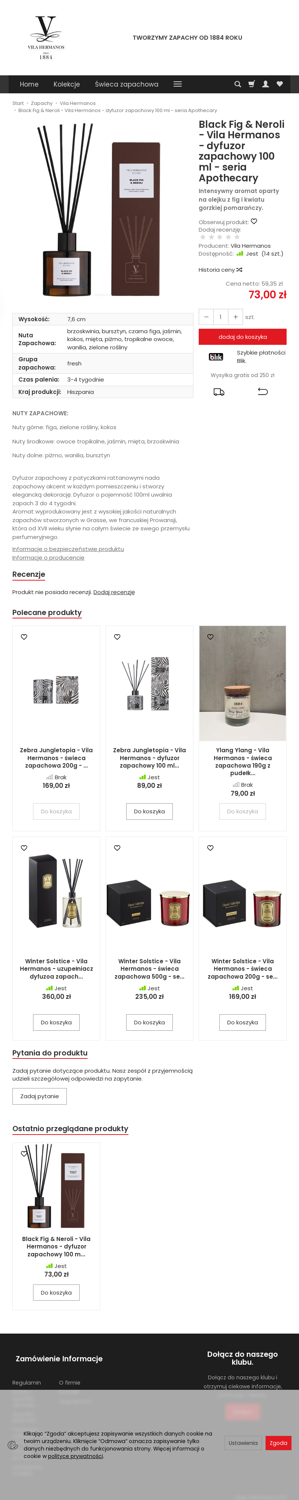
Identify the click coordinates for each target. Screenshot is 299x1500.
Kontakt (69, 1387)
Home (29, 84)
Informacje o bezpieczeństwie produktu (68, 549)
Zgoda (278, 1443)
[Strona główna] (46, 36)
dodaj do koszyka (243, 329)
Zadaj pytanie (39, 1099)
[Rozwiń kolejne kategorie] (177, 84)
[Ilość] (218, 309)
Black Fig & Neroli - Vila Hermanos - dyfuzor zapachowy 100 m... (56, 1250)
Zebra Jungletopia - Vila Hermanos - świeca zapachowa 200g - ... (56, 759)
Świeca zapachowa (127, 84)
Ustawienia (243, 1443)
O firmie (69, 1378)
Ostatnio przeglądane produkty (74, 1132)
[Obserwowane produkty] (279, 84)
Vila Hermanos (251, 238)
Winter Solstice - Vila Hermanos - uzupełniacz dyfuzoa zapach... (56, 970)
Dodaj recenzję (114, 593)
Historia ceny (220, 262)
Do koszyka (149, 813)
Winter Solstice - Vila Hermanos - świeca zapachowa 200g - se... (243, 970)
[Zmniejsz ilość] (232, 309)
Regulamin (26, 1378)
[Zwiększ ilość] (205, 309)
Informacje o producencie (48, 557)
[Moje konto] (265, 84)
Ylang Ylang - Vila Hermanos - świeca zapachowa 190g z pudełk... (243, 763)
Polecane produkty (50, 613)
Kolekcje (67, 84)
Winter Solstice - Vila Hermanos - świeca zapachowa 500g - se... (149, 970)
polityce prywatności (75, 1456)
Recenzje (30, 574)
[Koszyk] (252, 84)
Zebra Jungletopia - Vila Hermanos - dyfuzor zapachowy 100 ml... (149, 759)
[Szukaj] (238, 84)
